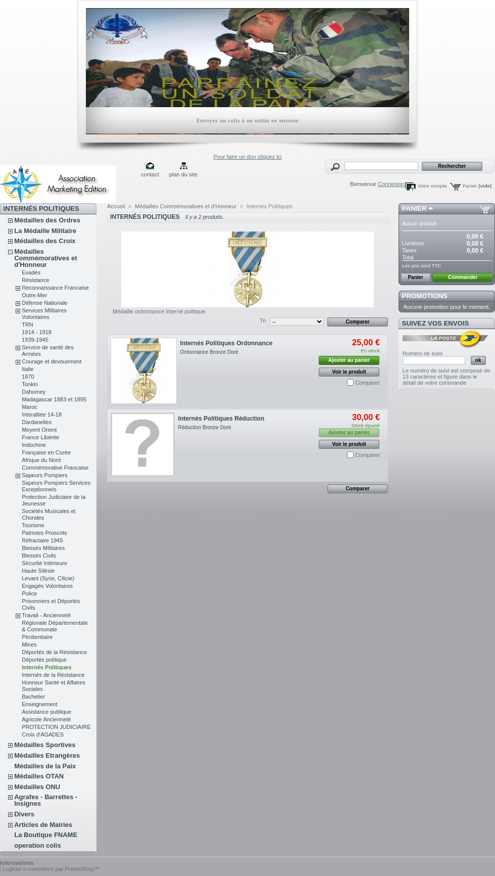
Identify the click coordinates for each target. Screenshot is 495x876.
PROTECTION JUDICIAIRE (56, 727)
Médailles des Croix (44, 241)
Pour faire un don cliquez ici (247, 157)
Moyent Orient (39, 430)
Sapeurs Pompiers (45, 475)
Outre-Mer (34, 295)
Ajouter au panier (349, 360)
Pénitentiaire (37, 637)
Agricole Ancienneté (46, 719)
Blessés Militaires (43, 548)
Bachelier (33, 697)
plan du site (183, 174)
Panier (477, 186)
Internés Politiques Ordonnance (226, 343)
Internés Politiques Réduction (221, 418)
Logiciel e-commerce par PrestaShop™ (51, 869)
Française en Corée (46, 452)
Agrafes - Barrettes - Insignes (45, 800)
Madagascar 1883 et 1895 (54, 399)
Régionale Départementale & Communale (55, 626)
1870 (28, 377)
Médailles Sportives (44, 745)
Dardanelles (37, 422)
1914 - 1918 (37, 332)
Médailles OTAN (39, 776)
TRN (27, 324)
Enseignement (39, 704)
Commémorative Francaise (55, 468)
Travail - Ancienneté (46, 615)
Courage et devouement (51, 361)
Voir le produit (349, 372)
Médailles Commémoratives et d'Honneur (45, 258)
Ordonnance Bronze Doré (209, 352)
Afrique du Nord (41, 460)
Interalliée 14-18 (42, 414)
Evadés (31, 272)
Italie (27, 369)
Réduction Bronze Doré (204, 427)
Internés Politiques (46, 667)
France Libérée (40, 437)
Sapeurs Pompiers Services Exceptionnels (56, 486)
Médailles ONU (37, 787)
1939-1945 (35, 340)
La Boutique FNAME (45, 835)
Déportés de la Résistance (54, 652)
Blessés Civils (39, 555)
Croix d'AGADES (43, 734)
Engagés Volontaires (47, 586)
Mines (29, 644)
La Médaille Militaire (45, 231)
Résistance (35, 280)
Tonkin (30, 384)
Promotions (425, 296)
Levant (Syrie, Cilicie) (48, 578)
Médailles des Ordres (47, 220)
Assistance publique (46, 712)
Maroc (29, 407)
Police (29, 593)
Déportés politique (44, 660)
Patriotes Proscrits (44, 533)
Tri (263, 320)
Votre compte (432, 186)
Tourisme (33, 525)
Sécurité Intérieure (44, 563)
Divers (24, 814)
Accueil (116, 206)
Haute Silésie (38, 571)
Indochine (34, 445)
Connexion (391, 184)
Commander (462, 277)
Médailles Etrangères (47, 755)
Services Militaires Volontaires (44, 313)
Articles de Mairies (43, 824)
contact (150, 174)
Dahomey (33, 392)
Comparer (367, 383)
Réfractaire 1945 (42, 540)
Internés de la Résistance (53, 675)
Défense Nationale (45, 303)
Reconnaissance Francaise (55, 288)
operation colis (37, 845)
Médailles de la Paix (45, 766)
